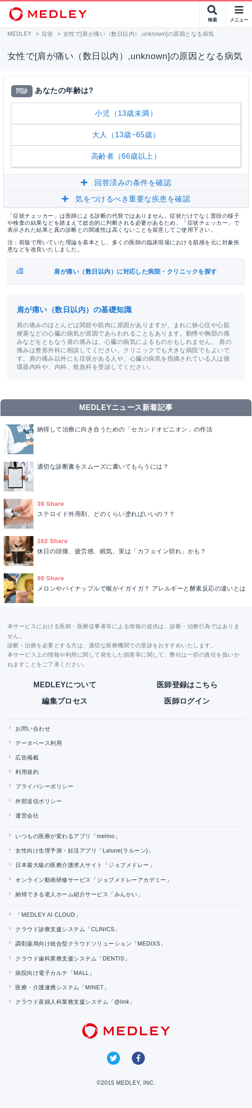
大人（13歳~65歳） (126, 135)
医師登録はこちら (187, 685)
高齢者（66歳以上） (126, 156)
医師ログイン (187, 701)
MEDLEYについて (64, 685)
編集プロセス (65, 701)
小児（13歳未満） (126, 113)
